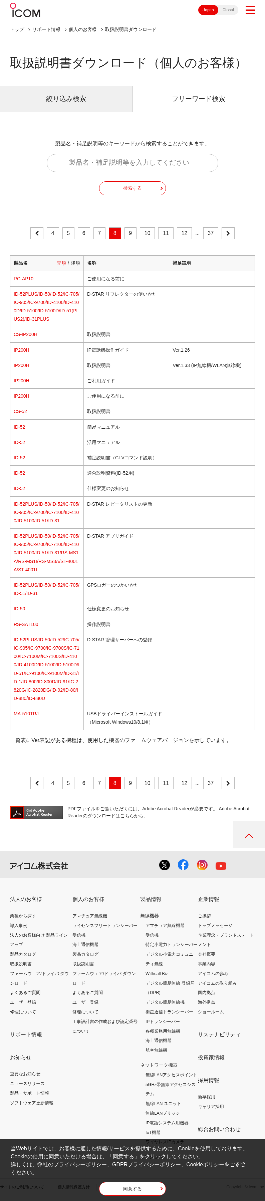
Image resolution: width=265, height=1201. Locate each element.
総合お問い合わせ (219, 1129)
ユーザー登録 (23, 1002)
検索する (132, 188)
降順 (75, 263)
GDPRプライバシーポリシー (146, 1164)
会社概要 (206, 954)
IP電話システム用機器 (167, 1122)
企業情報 (208, 899)
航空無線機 (156, 1050)
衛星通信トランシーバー (169, 1011)
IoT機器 (153, 1132)
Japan (208, 10)
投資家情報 (211, 1057)
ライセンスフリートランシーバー (105, 925)
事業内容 (206, 963)
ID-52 (19, 427)
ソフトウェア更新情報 (31, 1102)
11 (166, 233)
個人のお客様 (83, 29)
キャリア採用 (211, 1106)
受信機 (78, 935)
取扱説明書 (21, 963)
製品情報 (151, 899)
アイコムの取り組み (217, 983)
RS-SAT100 (26, 624)
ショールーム (211, 1011)
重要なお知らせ (25, 1073)
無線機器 (149, 915)
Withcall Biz (157, 973)
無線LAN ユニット (163, 1103)
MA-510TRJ (26, 713)
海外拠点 (206, 1002)
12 (185, 233)
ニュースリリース (27, 1083)
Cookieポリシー (205, 1164)
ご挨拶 (204, 915)
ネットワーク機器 (159, 1065)
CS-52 (20, 411)
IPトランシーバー (163, 1021)
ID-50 (19, 608)
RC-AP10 (23, 278)
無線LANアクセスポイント (171, 1074)
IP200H (21, 350)
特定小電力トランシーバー (172, 944)
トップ (17, 29)
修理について (23, 1011)
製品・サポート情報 (29, 1093)
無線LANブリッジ (163, 1113)
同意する (132, 1188)
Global (228, 10)
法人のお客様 (26, 899)
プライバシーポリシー (80, 1164)
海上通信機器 (85, 944)
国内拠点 (206, 992)
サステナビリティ (219, 1034)
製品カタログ (23, 954)
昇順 (61, 263)
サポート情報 (46, 29)
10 (148, 233)
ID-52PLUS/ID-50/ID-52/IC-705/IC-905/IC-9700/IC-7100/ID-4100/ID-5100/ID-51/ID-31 (46, 512)
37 (211, 233)
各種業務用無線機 (163, 1031)
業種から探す (23, 915)
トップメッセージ (215, 925)
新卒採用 (206, 1096)
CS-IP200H (25, 334)
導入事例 (18, 925)
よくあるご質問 (25, 992)
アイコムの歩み (213, 973)
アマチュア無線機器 (165, 925)
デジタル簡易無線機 (165, 1002)
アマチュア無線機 (89, 915)
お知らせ (20, 1057)
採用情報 (208, 1080)
